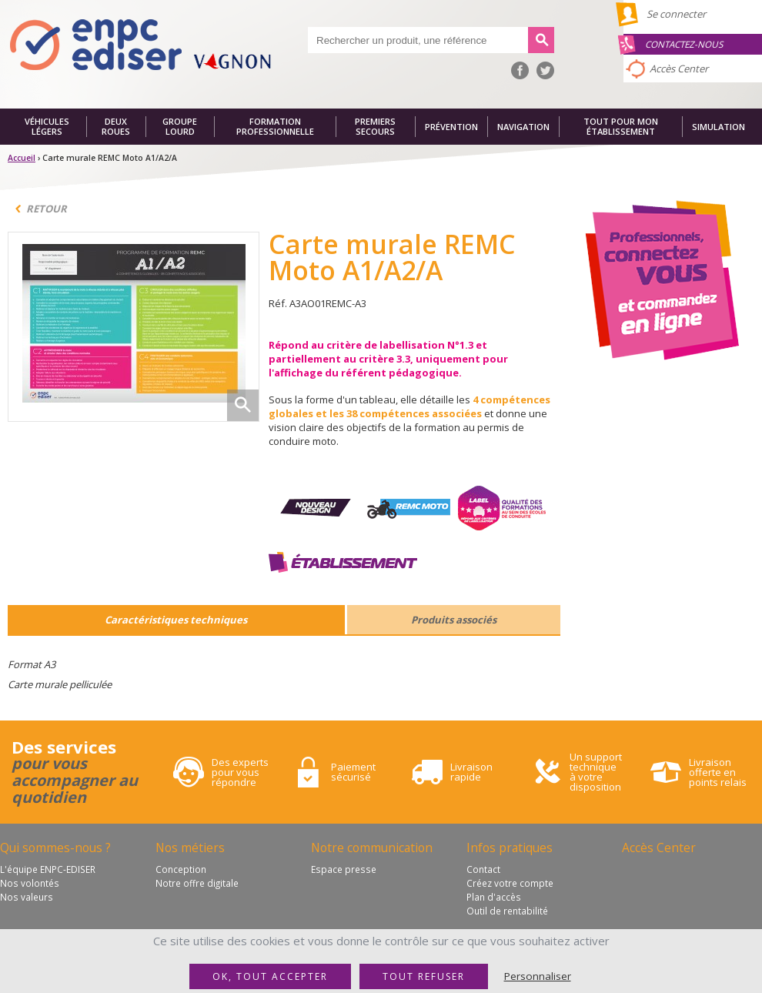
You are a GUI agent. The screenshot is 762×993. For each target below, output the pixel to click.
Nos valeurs (26, 897)
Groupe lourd (179, 126)
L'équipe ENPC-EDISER (47, 869)
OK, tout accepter (270, 976)
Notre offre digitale (197, 883)
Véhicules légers (47, 126)
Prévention (451, 127)
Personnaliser (537, 976)
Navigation (523, 127)
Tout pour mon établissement (620, 126)
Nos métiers (190, 847)
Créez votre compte (509, 883)
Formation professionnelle (275, 126)
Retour (46, 209)
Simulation (718, 127)
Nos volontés (29, 883)
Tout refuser (424, 976)
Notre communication (372, 847)
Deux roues (116, 126)
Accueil (21, 157)
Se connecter (676, 14)
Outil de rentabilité (507, 910)
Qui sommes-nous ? (55, 847)
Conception (180, 869)
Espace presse (343, 869)
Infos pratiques (509, 847)
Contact (483, 869)
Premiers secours (375, 126)
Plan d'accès (493, 897)
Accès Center (679, 68)
